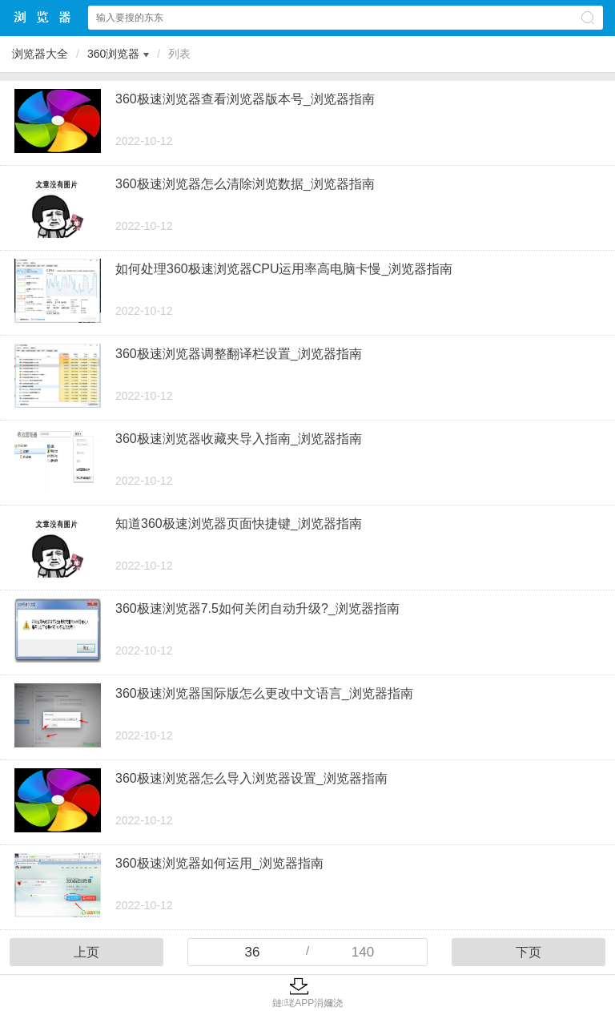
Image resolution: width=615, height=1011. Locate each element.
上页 (86, 952)
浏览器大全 (43, 17)
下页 (528, 952)
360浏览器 (113, 53)
